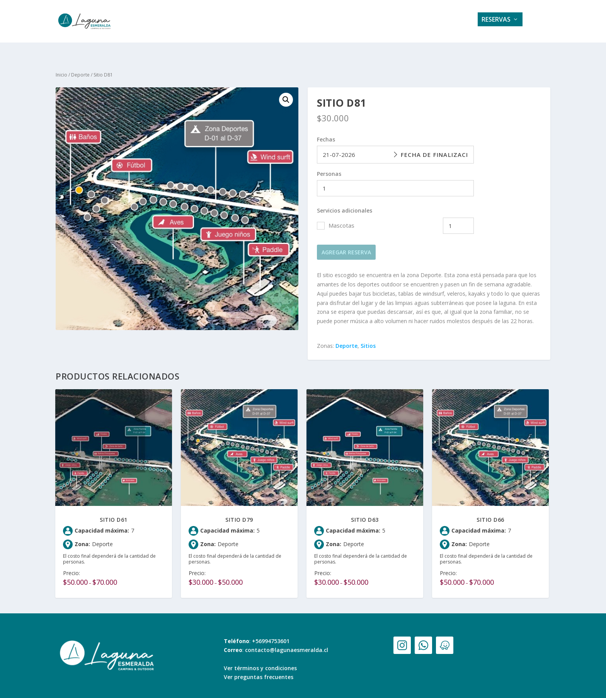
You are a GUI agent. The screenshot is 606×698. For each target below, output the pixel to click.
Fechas (326, 132)
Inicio (61, 68)
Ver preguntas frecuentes (258, 670)
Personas (329, 166)
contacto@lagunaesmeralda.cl (286, 643)
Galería (321, 22)
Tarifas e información (382, 22)
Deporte (80, 68)
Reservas (496, 22)
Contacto (448, 22)
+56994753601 (270, 634)
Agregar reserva (346, 245)
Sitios (368, 338)
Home (247, 22)
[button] (286, 93)
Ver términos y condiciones (260, 661)
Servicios (283, 22)
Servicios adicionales (344, 203)
